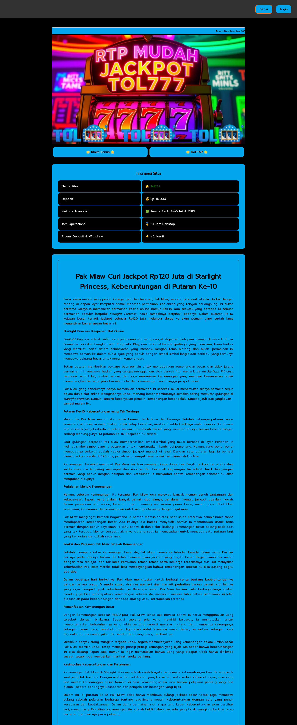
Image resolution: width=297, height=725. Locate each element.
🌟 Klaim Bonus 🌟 (100, 152)
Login (284, 9)
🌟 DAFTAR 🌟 (197, 152)
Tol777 (155, 186)
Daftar (263, 9)
